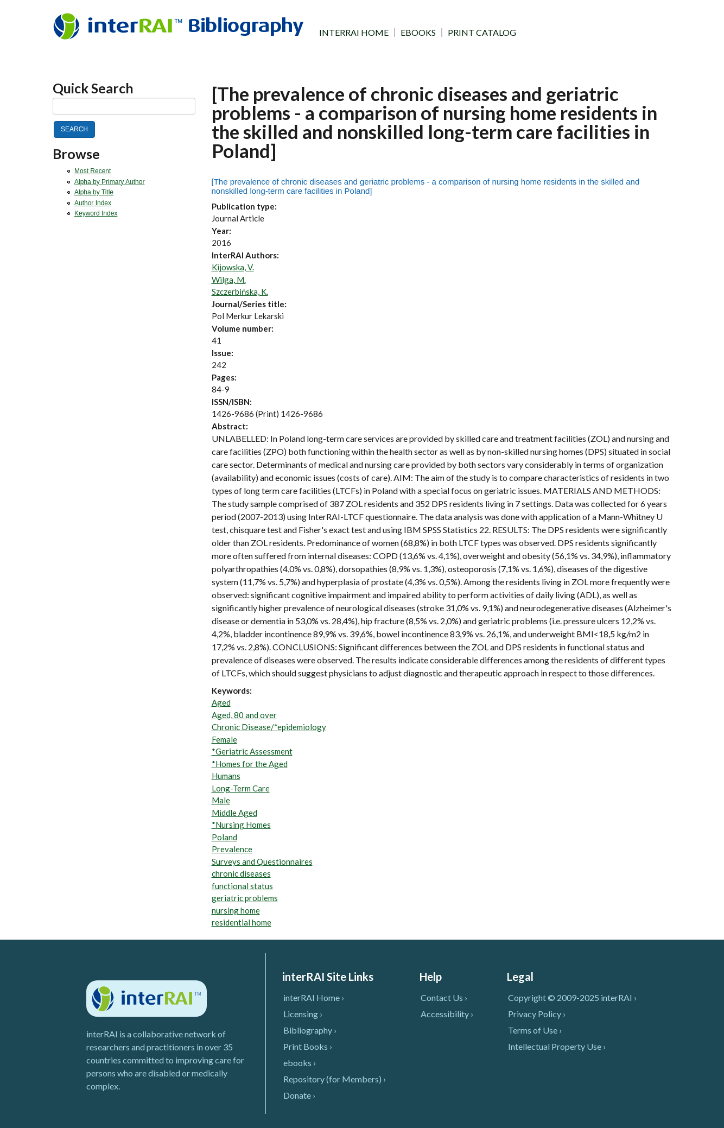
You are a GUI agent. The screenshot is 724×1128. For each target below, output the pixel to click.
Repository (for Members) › (334, 1079)
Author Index (92, 203)
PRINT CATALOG (482, 32)
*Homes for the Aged (250, 764)
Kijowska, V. (233, 267)
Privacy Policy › (537, 1014)
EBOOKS (418, 32)
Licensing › (302, 1014)
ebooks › (299, 1062)
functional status (242, 886)
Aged (221, 702)
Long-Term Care (241, 788)
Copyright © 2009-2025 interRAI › (572, 997)
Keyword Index (95, 213)
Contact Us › (444, 997)
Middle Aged (234, 813)
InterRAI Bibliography (180, 25)
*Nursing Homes (241, 824)
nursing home (236, 910)
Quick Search (93, 88)
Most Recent (92, 171)
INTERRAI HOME (354, 32)
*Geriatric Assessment (252, 751)
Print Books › (307, 1046)
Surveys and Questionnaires (262, 861)
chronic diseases (241, 873)
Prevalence (232, 849)
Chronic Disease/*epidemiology (269, 727)
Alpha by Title (93, 192)
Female (224, 739)
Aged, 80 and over (244, 715)
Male (221, 800)
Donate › (299, 1095)
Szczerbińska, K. (240, 291)
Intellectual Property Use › (557, 1046)
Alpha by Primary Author (109, 182)
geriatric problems (245, 898)
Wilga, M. (229, 279)
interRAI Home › (313, 997)
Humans (226, 776)
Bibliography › (309, 1030)
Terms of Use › (535, 1030)
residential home (241, 922)
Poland (224, 837)
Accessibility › (447, 1014)
